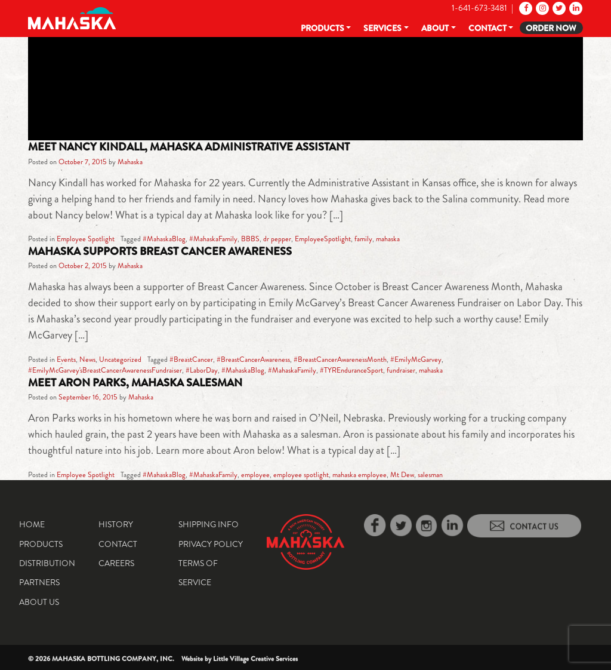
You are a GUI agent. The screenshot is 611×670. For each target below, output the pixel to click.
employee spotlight (301, 474)
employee (255, 474)
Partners (39, 582)
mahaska (388, 238)
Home (32, 524)
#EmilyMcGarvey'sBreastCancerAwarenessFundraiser (105, 370)
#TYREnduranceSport (351, 370)
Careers (116, 563)
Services (382, 28)
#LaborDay (202, 370)
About (435, 28)
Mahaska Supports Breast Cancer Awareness (160, 251)
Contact (487, 28)
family (363, 238)
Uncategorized (120, 359)
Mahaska (130, 161)
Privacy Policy (210, 544)
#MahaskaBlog (164, 238)
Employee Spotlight (86, 238)
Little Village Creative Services (255, 658)
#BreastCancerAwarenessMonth (340, 359)
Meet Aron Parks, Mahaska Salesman (135, 383)
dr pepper (277, 238)
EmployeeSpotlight (323, 238)
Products (322, 28)
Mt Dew (402, 474)
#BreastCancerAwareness (253, 359)
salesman (430, 474)
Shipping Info (208, 524)
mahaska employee (359, 474)
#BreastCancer (191, 359)
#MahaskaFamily (213, 238)
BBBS (250, 238)
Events (66, 359)
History (115, 524)
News (87, 359)
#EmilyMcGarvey (416, 359)
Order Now (551, 28)
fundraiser (401, 370)
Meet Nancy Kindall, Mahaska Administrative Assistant (189, 147)
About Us (39, 602)
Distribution (47, 563)
